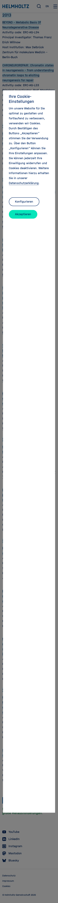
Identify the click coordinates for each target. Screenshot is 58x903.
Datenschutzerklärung (24, 183)
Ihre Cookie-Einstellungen (21, 99)
